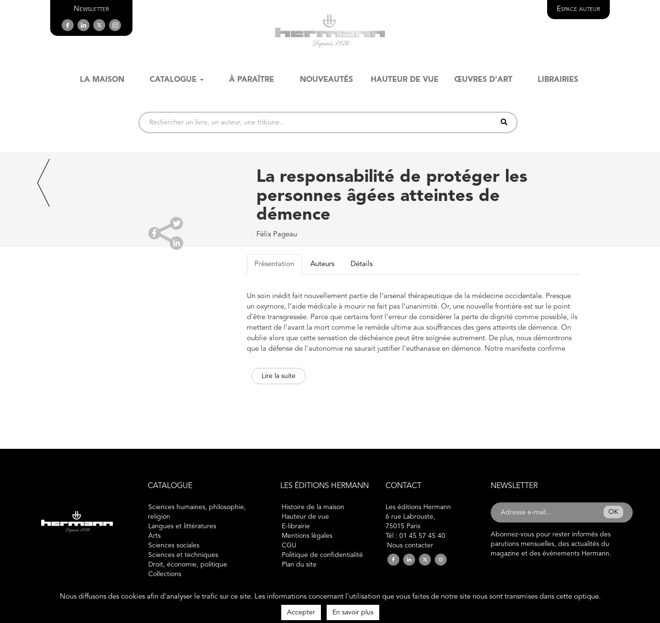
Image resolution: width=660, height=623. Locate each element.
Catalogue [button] (177, 80)
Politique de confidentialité (322, 555)
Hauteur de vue (305, 516)
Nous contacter (410, 545)
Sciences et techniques (183, 555)
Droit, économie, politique (187, 564)
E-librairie (296, 526)
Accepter (301, 612)
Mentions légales (307, 536)
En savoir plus (353, 612)
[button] (91, 9)
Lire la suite (279, 376)
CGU (289, 545)
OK (613, 512)
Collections (164, 574)
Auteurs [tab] (322, 264)
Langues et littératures (182, 526)
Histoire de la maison (313, 507)
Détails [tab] (362, 264)
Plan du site (299, 564)
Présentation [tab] (274, 264)
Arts (154, 536)
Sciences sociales (173, 545)
